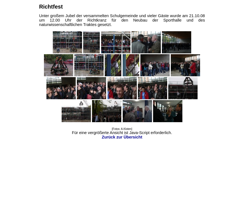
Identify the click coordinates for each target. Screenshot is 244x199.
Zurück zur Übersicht (122, 137)
